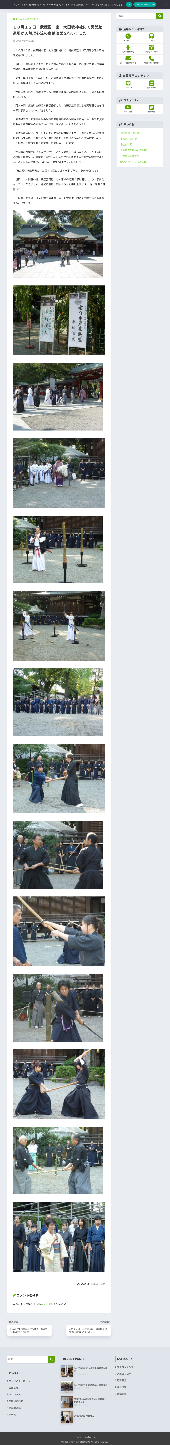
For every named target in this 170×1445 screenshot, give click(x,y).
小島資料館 (126, 144)
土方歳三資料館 (128, 139)
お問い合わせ (16, 1401)
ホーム (12, 1415)
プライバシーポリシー (21, 1381)
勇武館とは (15, 1408)
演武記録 (122, 1394)
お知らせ (13, 1388)
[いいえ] (166, 4)
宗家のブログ (98, 1283)
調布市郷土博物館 (129, 133)
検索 (159, 16)
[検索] (51, 1359)
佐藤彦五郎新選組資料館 (133, 150)
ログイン (46, 1304)
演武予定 (122, 1387)
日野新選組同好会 (129, 156)
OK (129, 4)
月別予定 (122, 1380)
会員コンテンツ (125, 1367)
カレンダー (15, 1394)
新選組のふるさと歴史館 (133, 161)
